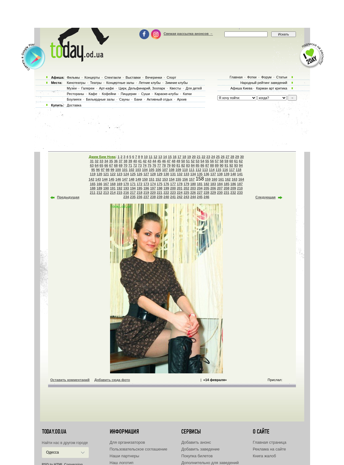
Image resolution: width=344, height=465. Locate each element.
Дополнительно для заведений (210, 462)
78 (164, 165)
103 (138, 170)
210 (240, 188)
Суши (145, 94)
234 (126, 197)
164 (241, 179)
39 (130, 161)
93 (236, 165)
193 (126, 188)
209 (233, 188)
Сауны (124, 99)
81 (178, 165)
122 (113, 174)
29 (237, 157)
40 (135, 161)
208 (226, 188)
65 (101, 165)
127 (146, 174)
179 (186, 184)
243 (186, 197)
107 (165, 170)
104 (145, 170)
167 (106, 184)
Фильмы (73, 77)
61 (236, 161)
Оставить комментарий (70, 380)
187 (240, 184)
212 (99, 192)
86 (202, 165)
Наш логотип (121, 462)
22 (203, 157)
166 (99, 184)
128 (153, 174)
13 (160, 157)
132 (179, 174)
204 (200, 188)
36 (116, 161)
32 (96, 161)
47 (168, 161)
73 (140, 165)
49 (178, 161)
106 (158, 170)
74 (144, 165)
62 (241, 161)
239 (159, 197)
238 (153, 197)
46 (164, 161)
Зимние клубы (176, 83)
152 (158, 179)
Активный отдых (159, 99)
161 (221, 179)
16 (174, 157)
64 (96, 165)
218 (139, 192)
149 (138, 179)
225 (186, 192)
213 (106, 192)
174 (153, 184)
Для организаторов (127, 442)
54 (202, 161)
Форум (266, 77)
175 (159, 184)
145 (111, 179)
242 (179, 197)
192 (119, 188)
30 (242, 157)
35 (111, 161)
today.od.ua (54, 431)
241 (173, 197)
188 (93, 188)
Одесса (52, 452)
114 (212, 170)
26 (222, 157)
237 (146, 197)
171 (133, 184)
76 (154, 165)
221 (159, 192)
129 (159, 174)
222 (166, 192)
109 (178, 170)
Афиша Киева (241, 88)
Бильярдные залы (100, 99)
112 (198, 170)
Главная (236, 77)
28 (232, 157)
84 (193, 165)
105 (151, 170)
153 (165, 179)
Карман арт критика (271, 88)
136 (206, 174)
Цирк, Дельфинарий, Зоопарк (142, 88)
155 (178, 179)
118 (238, 170)
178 (179, 184)
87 (207, 165)
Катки (187, 94)
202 (186, 188)
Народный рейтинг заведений (263, 83)
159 (208, 179)
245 (200, 197)
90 (221, 165)
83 (188, 165)
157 (192, 179)
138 (220, 174)
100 (118, 170)
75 (149, 165)
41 (140, 161)
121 (106, 174)
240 (166, 197)
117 (232, 170)
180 (193, 184)
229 (213, 192)
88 (212, 165)
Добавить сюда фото (112, 380)
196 (146, 188)
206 (213, 188)
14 (165, 157)
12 (155, 157)
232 (233, 192)
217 (133, 192)
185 (226, 184)
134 (193, 174)
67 (111, 165)
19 (189, 157)
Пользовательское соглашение (138, 449)
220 (153, 192)
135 (200, 174)
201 (179, 188)
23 (208, 157)
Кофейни (109, 94)
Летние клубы (150, 83)
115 (218, 170)
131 (173, 174)
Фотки (251, 77)
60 (231, 161)
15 (170, 157)
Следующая (266, 197)
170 (126, 184)
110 (185, 170)
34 (106, 161)
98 (107, 170)
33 (101, 161)
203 (193, 188)
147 (125, 179)
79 (168, 165)
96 (98, 170)
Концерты (92, 77)
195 (139, 188)
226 (193, 192)
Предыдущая (68, 197)
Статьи (281, 77)
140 (233, 174)
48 (173, 161)
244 (193, 197)
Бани (138, 99)
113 (205, 170)
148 (131, 179)
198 (159, 188)
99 (112, 170)
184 (220, 184)
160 (214, 179)
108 (171, 170)
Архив (181, 99)
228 (206, 192)
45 (159, 161)
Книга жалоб (264, 456)
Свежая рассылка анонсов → (188, 33)
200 (173, 188)
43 (149, 161)
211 (93, 192)
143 (98, 179)
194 (133, 188)
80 (173, 165)
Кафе (93, 94)
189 (99, 188)
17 (179, 157)
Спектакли (112, 77)
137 (213, 174)
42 (144, 161)
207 (220, 188)
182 (206, 184)
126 (139, 174)
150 (145, 179)
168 (113, 184)
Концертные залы (120, 83)
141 (240, 174)
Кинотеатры (76, 83)
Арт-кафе (106, 88)
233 (240, 192)
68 (116, 165)
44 (154, 161)
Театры (95, 83)
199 (166, 188)
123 (119, 174)
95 (93, 170)
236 (139, 197)
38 (125, 161)
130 (166, 174)
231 (226, 192)
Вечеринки (153, 77)
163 (234, 179)
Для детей (194, 88)
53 (197, 161)
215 (119, 192)
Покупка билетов (197, 456)
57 (217, 161)
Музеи (72, 88)
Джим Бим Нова (102, 157)
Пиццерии (129, 94)
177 (173, 184)
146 (118, 179)
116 (225, 170)
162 (228, 179)
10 (146, 157)
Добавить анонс (196, 442)
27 (227, 157)
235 (133, 197)
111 (192, 170)
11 (150, 157)
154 (171, 179)
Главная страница (269, 442)
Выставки (133, 77)
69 (120, 165)
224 (179, 192)
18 (184, 157)
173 (146, 184)
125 (133, 174)
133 (186, 174)
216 (126, 192)
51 (188, 161)
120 (99, 174)
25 (218, 157)
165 (93, 184)
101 (125, 170)
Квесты (175, 88)
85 (197, 165)
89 (217, 165)
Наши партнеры (124, 456)
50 (183, 161)
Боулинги (74, 99)
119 (93, 174)
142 (91, 179)
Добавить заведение (200, 449)
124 (126, 174)
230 (220, 192)
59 (226, 161)
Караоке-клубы (166, 94)
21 (198, 157)
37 (120, 161)
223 (173, 192)
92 (231, 165)
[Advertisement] (172, 14)
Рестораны (75, 94)
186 (233, 184)
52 (193, 161)
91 (226, 165)
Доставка (74, 105)
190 (106, 188)
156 (185, 179)
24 (213, 157)
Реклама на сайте (269, 449)
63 (92, 165)
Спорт (171, 77)
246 (206, 197)
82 (183, 165)
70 (125, 165)
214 (113, 192)
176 (166, 184)
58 (221, 161)
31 (92, 161)
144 (105, 179)
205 (206, 188)
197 (153, 188)
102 (131, 170)
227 (200, 192)
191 (113, 188)
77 (159, 165)
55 (207, 161)
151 (151, 179)
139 (226, 174)
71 (130, 165)
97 (102, 170)
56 (212, 161)
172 (139, 184)
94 (241, 165)
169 (119, 184)
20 (194, 157)
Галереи (87, 88)
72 (135, 165)
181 (200, 184)
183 (213, 184)
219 (146, 192)
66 (106, 165)
